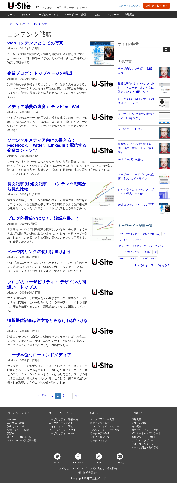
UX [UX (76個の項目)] (155, 252)
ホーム (11, 14)
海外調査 (136, 426)
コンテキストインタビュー (104, 426)
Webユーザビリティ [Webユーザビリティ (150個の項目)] (129, 233)
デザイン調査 (139, 423)
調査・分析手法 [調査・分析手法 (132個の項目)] (151, 233)
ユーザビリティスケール (62, 433)
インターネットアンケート (146, 433)
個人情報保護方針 (88, 472)
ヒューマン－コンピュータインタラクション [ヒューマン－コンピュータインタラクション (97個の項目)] (141, 246)
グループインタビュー (144, 444)
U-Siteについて (79, 468)
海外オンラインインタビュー (147, 430)
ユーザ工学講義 (15, 423)
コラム (25, 14)
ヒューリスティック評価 (62, 430)
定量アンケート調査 (18, 430)
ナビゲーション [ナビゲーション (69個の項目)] (148, 258)
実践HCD (12, 433)
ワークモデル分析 (100, 433)
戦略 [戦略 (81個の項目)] (147, 252)
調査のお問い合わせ (156, 5)
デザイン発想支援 (100, 437)
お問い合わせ (97, 468)
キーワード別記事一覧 (19, 437)
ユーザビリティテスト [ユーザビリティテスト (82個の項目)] (130, 252)
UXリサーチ (112, 14)
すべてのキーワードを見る (152, 265)
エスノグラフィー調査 (102, 419)
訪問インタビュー (100, 423)
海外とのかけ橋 (15, 426)
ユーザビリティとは (47, 14)
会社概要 (112, 468)
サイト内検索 (128, 44)
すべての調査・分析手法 (145, 447)
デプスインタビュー (142, 440)
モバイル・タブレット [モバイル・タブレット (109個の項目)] (130, 239)
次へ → (79, 395)
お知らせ (64, 468)
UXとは (96, 14)
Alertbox (11, 419)
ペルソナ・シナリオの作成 (104, 430)
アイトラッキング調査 (61, 426)
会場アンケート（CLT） (145, 437)
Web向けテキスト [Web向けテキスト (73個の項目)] (128, 258)
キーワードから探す (34, 23)
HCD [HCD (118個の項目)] (164, 233)
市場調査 (129, 14)
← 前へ (42, 395)
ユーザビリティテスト (61, 423)
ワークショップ (98, 440)
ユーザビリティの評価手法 (63, 419)
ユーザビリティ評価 (75, 14)
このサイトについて (130, 5)
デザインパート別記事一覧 (21, 440)
